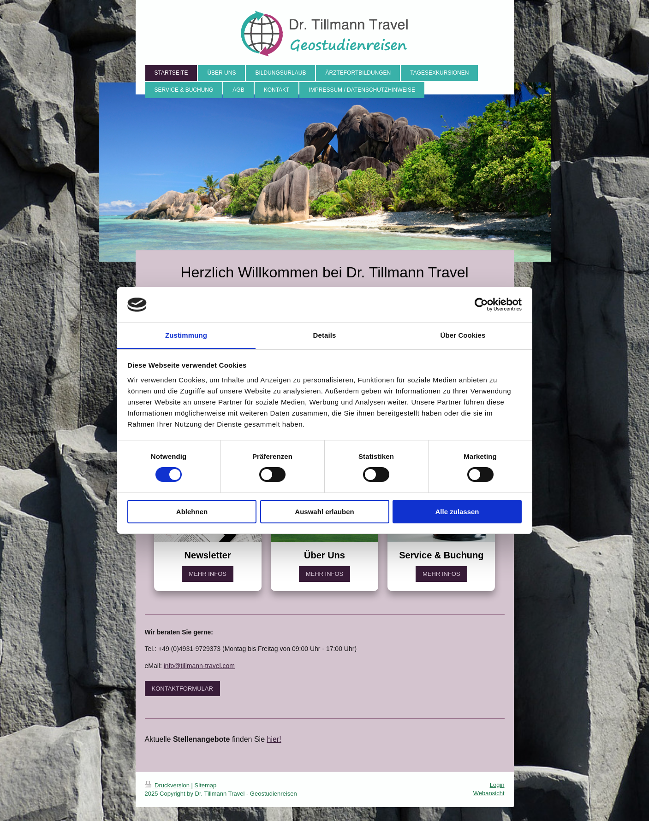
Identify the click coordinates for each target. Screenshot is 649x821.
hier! (274, 739)
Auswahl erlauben (324, 512)
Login (497, 784)
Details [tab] (324, 335)
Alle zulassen (457, 512)
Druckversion (168, 785)
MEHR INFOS (207, 573)
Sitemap (206, 785)
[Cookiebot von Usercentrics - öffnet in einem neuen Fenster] (481, 304)
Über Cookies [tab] (463, 335)
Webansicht (489, 793)
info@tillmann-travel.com (199, 665)
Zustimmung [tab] (186, 335)
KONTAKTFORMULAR (182, 688)
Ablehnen (192, 512)
